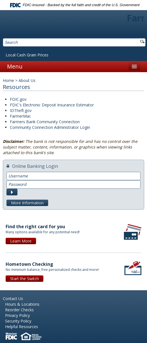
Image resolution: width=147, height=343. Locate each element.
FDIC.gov (18, 99)
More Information (27, 202)
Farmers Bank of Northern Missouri (74, 24)
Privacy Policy (17, 315)
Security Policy (18, 321)
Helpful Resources (21, 326)
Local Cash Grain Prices (27, 55)
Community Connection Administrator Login (50, 127)
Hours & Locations (22, 304)
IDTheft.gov (21, 110)
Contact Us (13, 298)
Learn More (21, 241)
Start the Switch (24, 278)
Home (8, 80)
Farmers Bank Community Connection (45, 121)
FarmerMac (20, 116)
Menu (15, 66)
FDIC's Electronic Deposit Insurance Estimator (52, 105)
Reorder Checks (19, 309)
